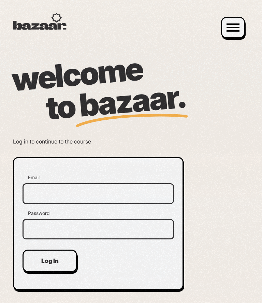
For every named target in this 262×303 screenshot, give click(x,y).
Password (38, 213)
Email (34, 177)
